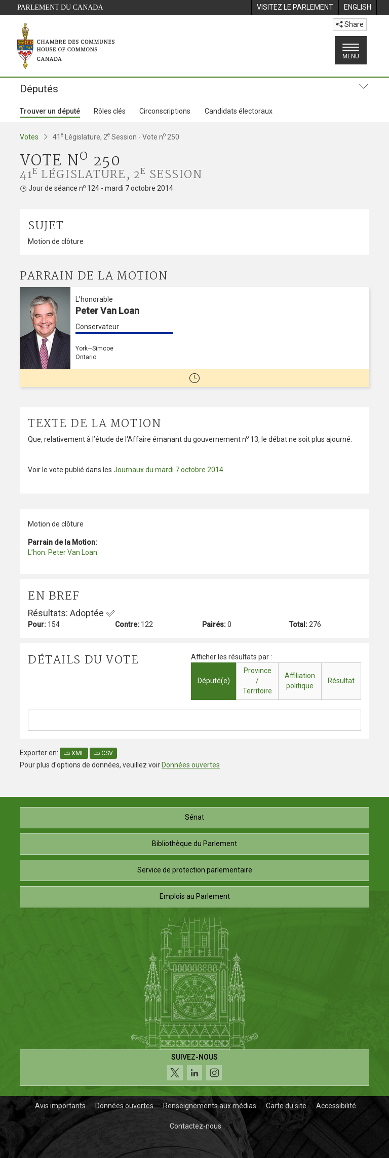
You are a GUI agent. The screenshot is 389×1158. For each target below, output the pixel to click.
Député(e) (214, 681)
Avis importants (60, 1106)
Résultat (341, 681)
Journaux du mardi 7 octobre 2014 (168, 470)
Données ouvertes (191, 765)
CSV (103, 753)
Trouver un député (50, 111)
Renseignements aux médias (209, 1106)
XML (74, 753)
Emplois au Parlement (195, 896)
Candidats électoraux (239, 111)
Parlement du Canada (60, 7)
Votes (29, 137)
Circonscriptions (164, 111)
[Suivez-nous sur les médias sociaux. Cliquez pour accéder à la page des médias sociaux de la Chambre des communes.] (194, 1067)
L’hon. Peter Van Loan (62, 552)
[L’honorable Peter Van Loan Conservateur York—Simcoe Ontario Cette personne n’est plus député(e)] (194, 337)
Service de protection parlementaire (194, 870)
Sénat (194, 817)
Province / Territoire (257, 680)
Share (350, 24)
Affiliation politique (300, 681)
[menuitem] (294, 7)
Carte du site (286, 1106)
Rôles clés (110, 111)
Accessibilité (336, 1106)
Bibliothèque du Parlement (194, 843)
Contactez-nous (195, 1126)
